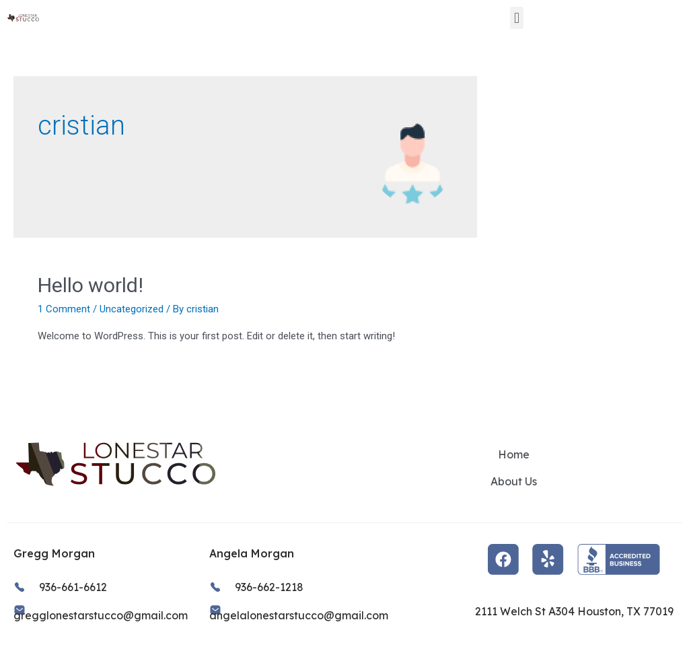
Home (514, 454)
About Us (514, 481)
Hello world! (90, 285)
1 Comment (64, 309)
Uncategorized (132, 309)
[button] (516, 18)
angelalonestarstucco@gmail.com (298, 615)
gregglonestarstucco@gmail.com (100, 615)
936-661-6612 (73, 587)
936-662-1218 (269, 587)
